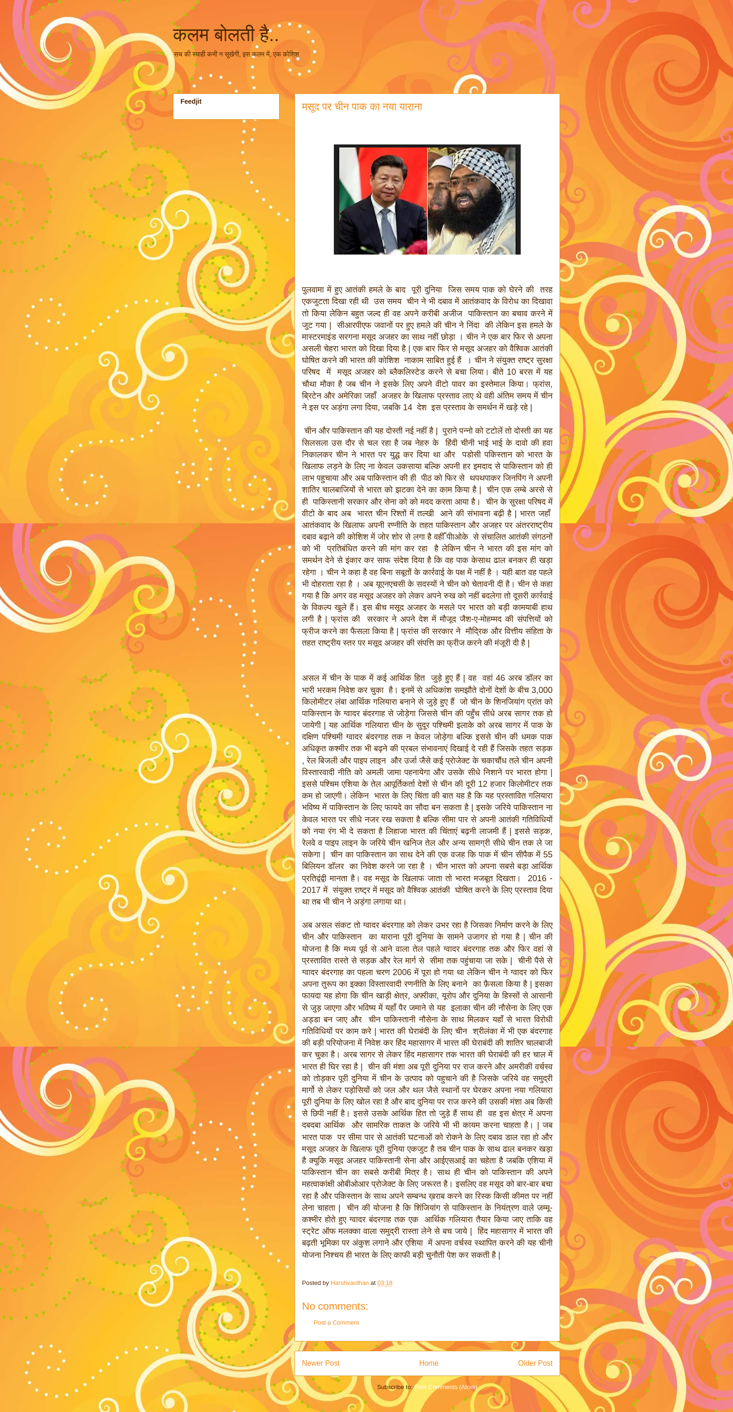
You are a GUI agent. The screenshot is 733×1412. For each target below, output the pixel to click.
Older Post (535, 1363)
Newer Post (321, 1363)
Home (429, 1363)
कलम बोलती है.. (226, 34)
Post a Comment (336, 1322)
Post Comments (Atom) (445, 1387)
